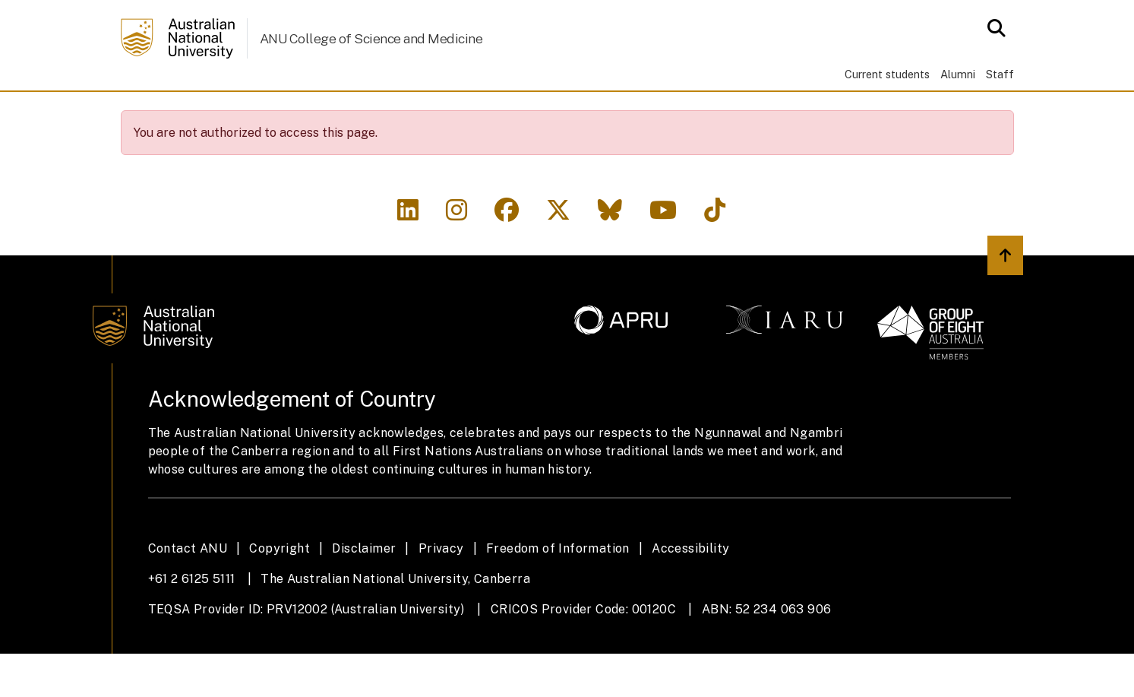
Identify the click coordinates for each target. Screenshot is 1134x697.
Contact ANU (187, 592)
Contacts (709, 112)
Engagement (469, 112)
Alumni (957, 74)
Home (144, 112)
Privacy (441, 592)
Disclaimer (364, 592)
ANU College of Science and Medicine (371, 38)
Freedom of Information (558, 592)
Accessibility (690, 592)
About (207, 112)
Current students (887, 74)
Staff (1000, 74)
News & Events (595, 112)
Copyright (279, 592)
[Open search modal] (992, 28)
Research (361, 112)
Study (278, 112)
